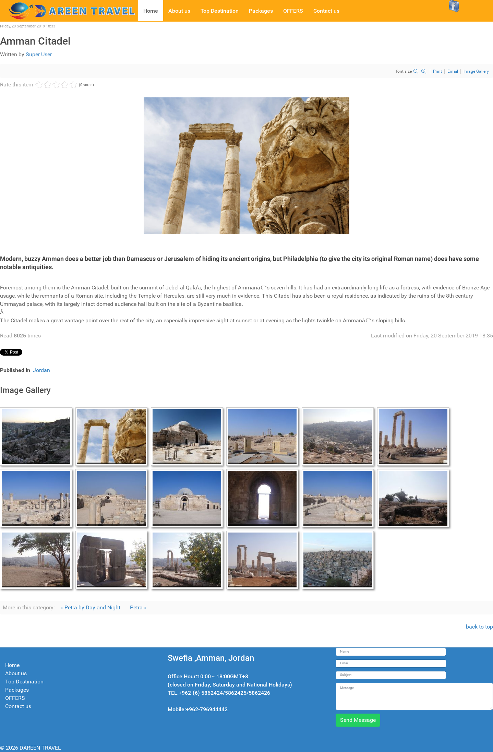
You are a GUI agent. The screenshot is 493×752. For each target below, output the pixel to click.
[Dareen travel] (69, 10)
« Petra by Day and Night (90, 607)
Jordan (41, 370)
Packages (17, 690)
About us (16, 673)
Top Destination (24, 681)
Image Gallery (476, 71)
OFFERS (15, 698)
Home (12, 665)
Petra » (138, 607)
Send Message (358, 720)
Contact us (18, 706)
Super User (39, 54)
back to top (479, 626)
